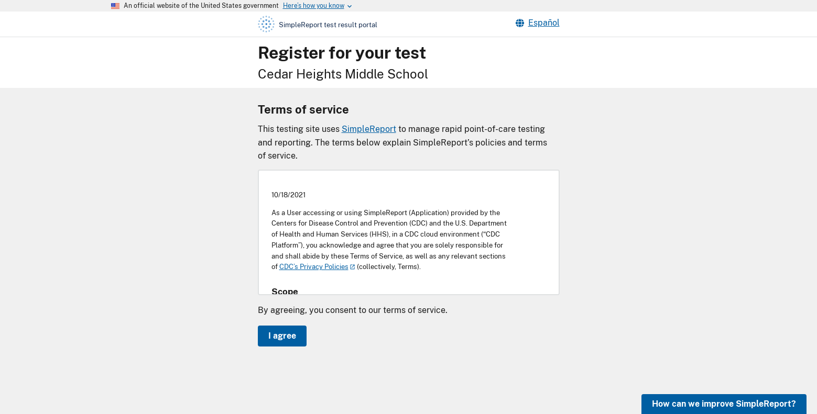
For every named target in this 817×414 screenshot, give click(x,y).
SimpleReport (369, 129)
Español (538, 23)
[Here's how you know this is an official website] (313, 5)
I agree (282, 336)
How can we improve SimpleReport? (724, 404)
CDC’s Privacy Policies (313, 267)
